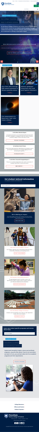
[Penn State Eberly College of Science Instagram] (20, 423)
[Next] (37, 61)
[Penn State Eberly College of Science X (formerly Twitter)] (17, 423)
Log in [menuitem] (27, 418)
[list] (19, 49)
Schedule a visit (19, 316)
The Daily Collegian (19, 140)
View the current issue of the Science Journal (19, 52)
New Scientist (19, 166)
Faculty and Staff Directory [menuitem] (34, 1)
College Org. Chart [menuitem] (14, 418)
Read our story (19, 220)
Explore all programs (19, 361)
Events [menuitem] (16, 1)
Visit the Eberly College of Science (19, 310)
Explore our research (19, 284)
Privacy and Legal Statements (28, 426)
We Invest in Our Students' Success (20, 247)
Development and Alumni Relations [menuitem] (23, 1)
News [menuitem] (13, 1)
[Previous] (2, 61)
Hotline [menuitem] (19, 418)
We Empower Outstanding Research (19, 277)
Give (36, 5)
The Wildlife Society (19, 153)
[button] (36, 6)
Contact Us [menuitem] (23, 418)
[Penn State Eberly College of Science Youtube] (24, 423)
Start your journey (19, 253)
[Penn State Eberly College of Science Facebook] (15, 423)
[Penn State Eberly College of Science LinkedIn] (22, 423)
